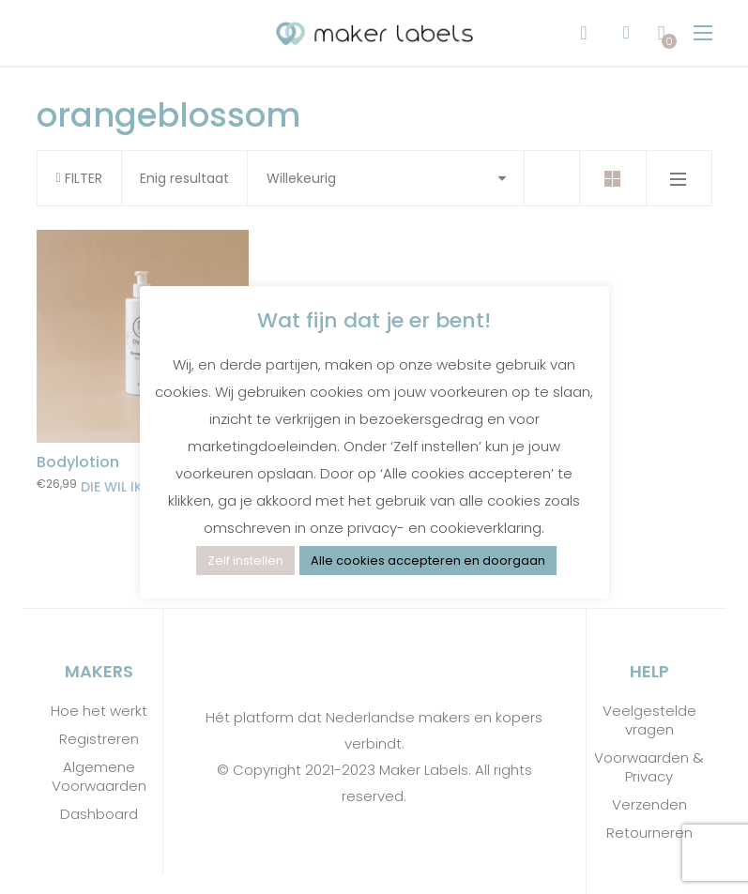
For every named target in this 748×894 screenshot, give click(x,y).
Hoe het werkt (99, 711)
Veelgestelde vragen (649, 720)
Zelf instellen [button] (245, 560)
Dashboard (99, 814)
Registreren (99, 739)
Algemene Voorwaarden (99, 777)
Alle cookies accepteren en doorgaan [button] (428, 560)
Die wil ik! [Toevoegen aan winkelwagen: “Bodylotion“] (113, 486)
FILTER (79, 178)
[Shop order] (386, 178)
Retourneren (649, 833)
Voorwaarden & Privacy (649, 767)
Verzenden (649, 805)
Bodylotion (78, 462)
